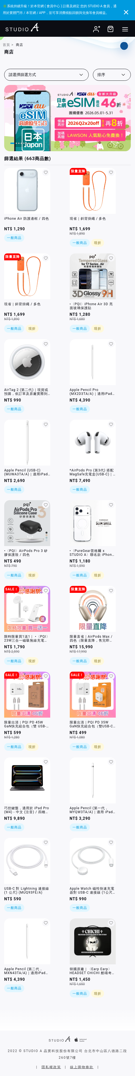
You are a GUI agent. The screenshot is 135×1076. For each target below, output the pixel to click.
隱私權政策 (51, 1067)
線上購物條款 (81, 1067)
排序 (101, 74)
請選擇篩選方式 (22, 74)
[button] (12, 143)
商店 (19, 45)
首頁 (6, 45)
